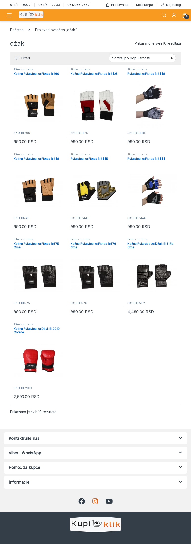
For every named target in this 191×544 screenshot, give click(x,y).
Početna (17, 30)
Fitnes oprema (23, 69)
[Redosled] (142, 58)
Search (164, 15)
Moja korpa (144, 5)
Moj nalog (171, 5)
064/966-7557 (78, 5)
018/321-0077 (20, 5)
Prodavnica (117, 5)
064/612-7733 (49, 5)
